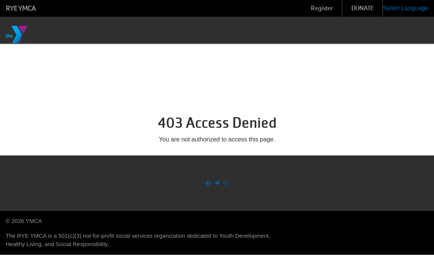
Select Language (405, 8)
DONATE (362, 8)
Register (322, 8)
